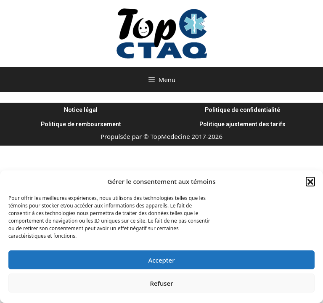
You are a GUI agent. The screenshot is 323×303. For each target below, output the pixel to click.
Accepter (161, 260)
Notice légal (81, 109)
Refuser (161, 283)
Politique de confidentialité (242, 109)
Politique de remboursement (81, 124)
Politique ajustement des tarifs (242, 124)
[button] (310, 181)
